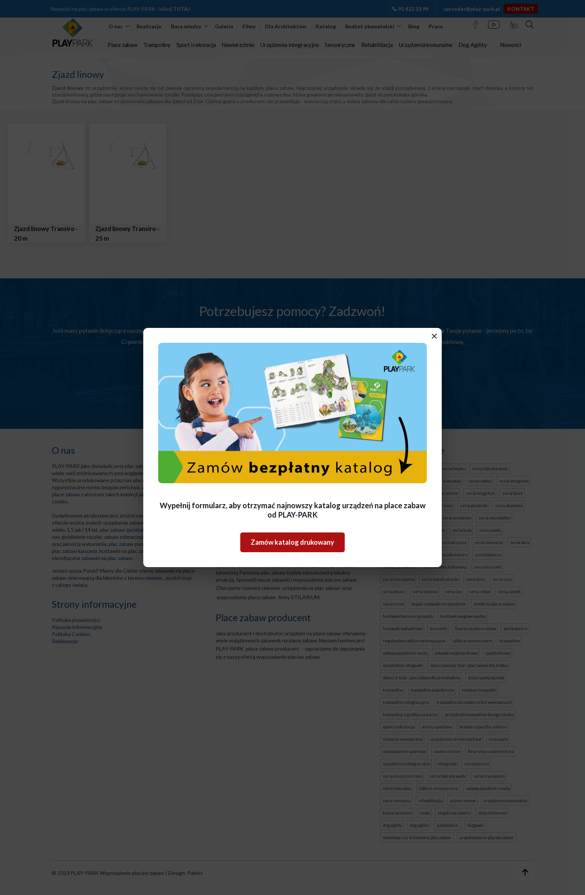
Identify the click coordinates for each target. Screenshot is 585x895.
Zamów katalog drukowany (292, 542)
